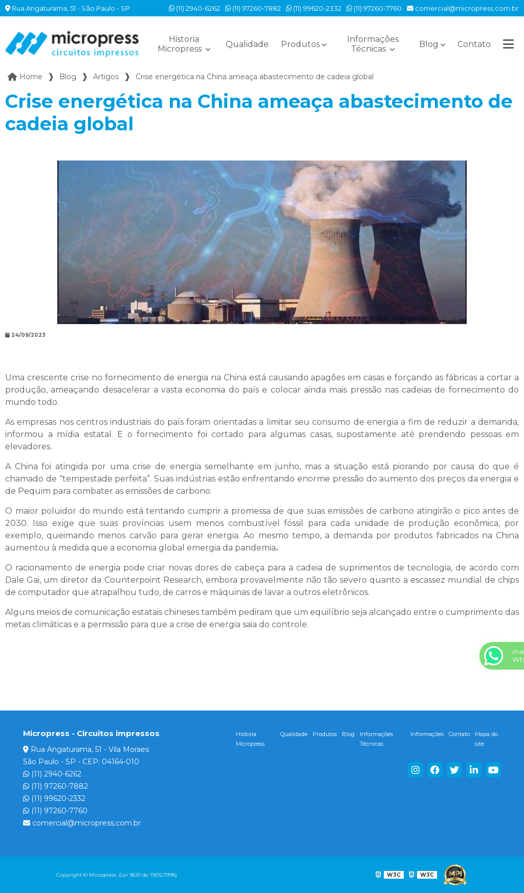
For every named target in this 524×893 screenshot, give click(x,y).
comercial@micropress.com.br (463, 8)
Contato (474, 44)
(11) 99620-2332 (313, 8)
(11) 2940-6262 (194, 8)
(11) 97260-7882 (253, 8)
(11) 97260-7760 (374, 8)
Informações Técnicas (373, 44)
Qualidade (247, 44)
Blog (429, 44)
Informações (427, 734)
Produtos (300, 44)
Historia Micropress (181, 44)
